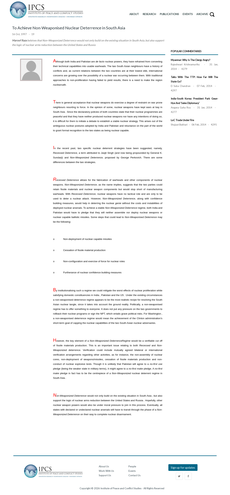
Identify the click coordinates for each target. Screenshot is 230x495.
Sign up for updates (183, 467)
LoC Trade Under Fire (182, 120)
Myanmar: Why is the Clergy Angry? (190, 59)
